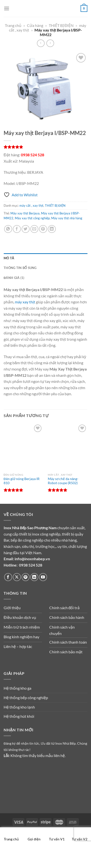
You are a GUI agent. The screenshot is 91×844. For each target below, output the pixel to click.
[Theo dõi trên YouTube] (43, 577)
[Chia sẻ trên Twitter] (26, 229)
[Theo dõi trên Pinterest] (26, 577)
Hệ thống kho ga (17, 688)
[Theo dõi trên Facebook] (8, 577)
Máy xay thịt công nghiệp (32, 218)
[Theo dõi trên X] (17, 577)
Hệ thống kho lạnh (19, 707)
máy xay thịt (25, 302)
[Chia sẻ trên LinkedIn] (52, 229)
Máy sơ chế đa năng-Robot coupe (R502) (63, 481)
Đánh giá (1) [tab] (14, 278)
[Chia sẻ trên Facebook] (17, 229)
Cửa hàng (35, 25)
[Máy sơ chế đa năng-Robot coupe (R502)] (67, 447)
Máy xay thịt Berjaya (25, 213)
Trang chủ (13, 25)
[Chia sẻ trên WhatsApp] (8, 229)
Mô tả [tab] (9, 258)
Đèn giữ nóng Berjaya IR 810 (22, 481)
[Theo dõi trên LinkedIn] (34, 577)
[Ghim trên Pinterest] (43, 229)
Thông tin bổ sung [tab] (20, 268)
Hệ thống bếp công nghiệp (26, 697)
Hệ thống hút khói (19, 716)
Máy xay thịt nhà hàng (66, 218)
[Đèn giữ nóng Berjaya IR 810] (23, 447)
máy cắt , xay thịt (31, 205)
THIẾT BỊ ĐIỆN (61, 25)
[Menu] (6, 8)
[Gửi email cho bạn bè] (34, 229)
